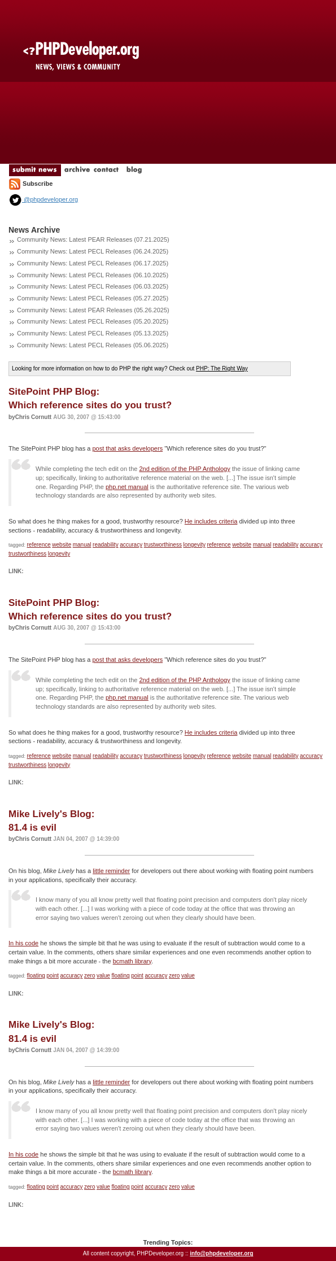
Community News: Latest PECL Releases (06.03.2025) (92, 286)
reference (39, 545)
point (52, 975)
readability (106, 545)
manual (82, 545)
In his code (23, 943)
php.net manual (127, 486)
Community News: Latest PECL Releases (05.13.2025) (92, 333)
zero (89, 975)
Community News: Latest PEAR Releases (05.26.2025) (93, 310)
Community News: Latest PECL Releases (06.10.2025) (92, 275)
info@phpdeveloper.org (221, 1253)
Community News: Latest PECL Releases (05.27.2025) (92, 298)
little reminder (111, 870)
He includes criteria (211, 521)
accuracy (131, 545)
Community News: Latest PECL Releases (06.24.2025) (92, 251)
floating (36, 975)
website (61, 545)
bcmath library (132, 961)
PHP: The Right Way (222, 368)
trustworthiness (163, 545)
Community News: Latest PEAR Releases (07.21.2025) (93, 239)
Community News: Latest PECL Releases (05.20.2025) (92, 321)
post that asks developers (127, 448)
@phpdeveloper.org (43, 199)
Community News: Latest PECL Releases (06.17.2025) (92, 263)
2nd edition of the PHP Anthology (184, 468)
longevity (194, 545)
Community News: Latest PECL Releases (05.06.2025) (92, 345)
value (103, 975)
